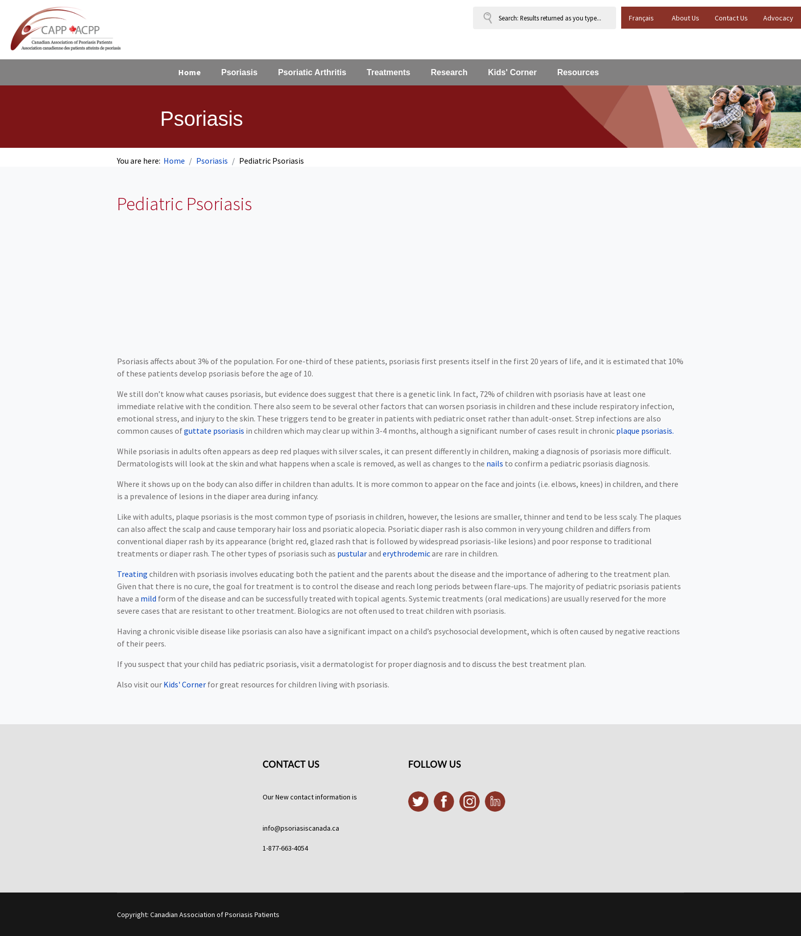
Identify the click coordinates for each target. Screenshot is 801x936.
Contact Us (731, 18)
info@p (274, 828)
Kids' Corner (184, 684)
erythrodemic (406, 553)
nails (494, 463)
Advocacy (778, 18)
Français (641, 18)
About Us (685, 18)
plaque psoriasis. (645, 431)
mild (148, 598)
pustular (352, 553)
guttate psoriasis (214, 431)
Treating (132, 574)
